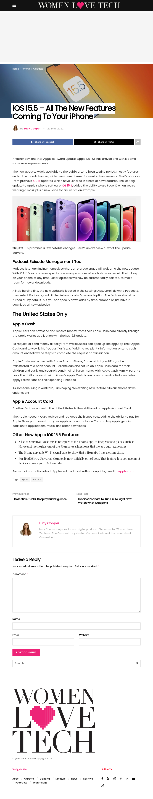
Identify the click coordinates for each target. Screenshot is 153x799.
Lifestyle (60, 779)
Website (84, 636)
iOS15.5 (37, 479)
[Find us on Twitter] (108, 780)
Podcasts (21, 783)
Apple (25, 479)
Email (15, 636)
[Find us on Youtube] (134, 780)
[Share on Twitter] (104, 142)
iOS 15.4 (67, 185)
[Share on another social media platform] (138, 142)
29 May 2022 (55, 128)
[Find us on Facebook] (102, 780)
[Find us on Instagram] (121, 780)
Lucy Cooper (32, 128)
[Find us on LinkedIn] (127, 780)
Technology (40, 783)
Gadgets (38, 68)
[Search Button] (137, 664)
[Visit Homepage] (79, 5)
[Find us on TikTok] (102, 787)
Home (15, 68)
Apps (15, 779)
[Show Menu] (14, 5)
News (74, 779)
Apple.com (125, 471)
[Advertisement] (76, 37)
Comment (20, 575)
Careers (29, 779)
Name (16, 620)
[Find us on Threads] (115, 780)
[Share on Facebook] (42, 142)
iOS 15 (37, 181)
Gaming (45, 779)
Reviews (26, 68)
